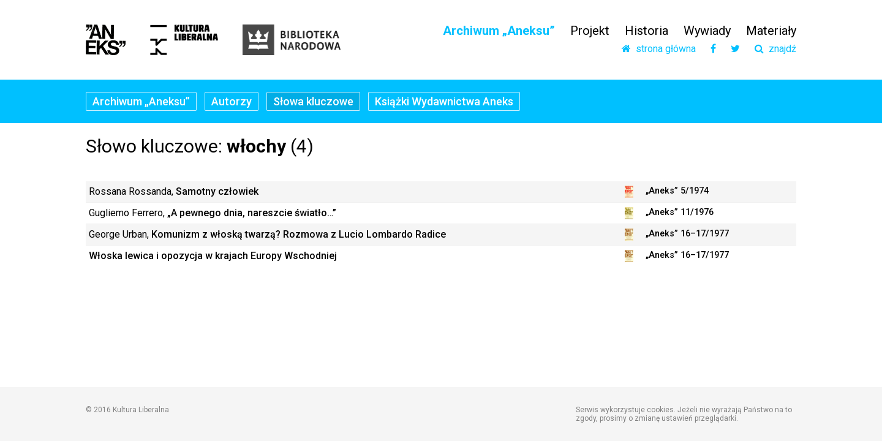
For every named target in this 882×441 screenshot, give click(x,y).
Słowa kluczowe (313, 101)
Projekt (589, 30)
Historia (646, 30)
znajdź (775, 49)
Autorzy (231, 101)
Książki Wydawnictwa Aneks (444, 101)
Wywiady (707, 30)
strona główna (659, 49)
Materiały (771, 30)
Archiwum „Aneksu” (499, 30)
